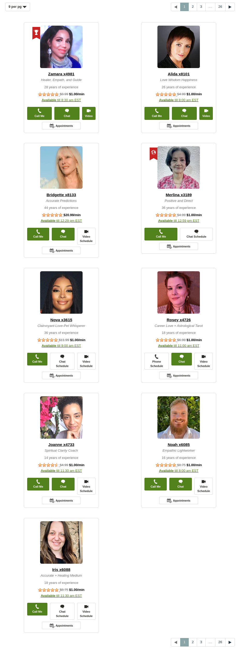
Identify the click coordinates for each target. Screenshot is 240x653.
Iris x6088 (61, 569)
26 (220, 7)
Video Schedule (86, 236)
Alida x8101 (179, 74)
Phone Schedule (156, 361)
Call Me (39, 113)
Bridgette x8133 (61, 195)
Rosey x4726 (179, 320)
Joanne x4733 (61, 444)
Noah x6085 (179, 444)
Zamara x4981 (61, 74)
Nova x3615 (61, 320)
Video (89, 113)
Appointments (64, 125)
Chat (67, 113)
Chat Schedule (196, 233)
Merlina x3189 (179, 195)
